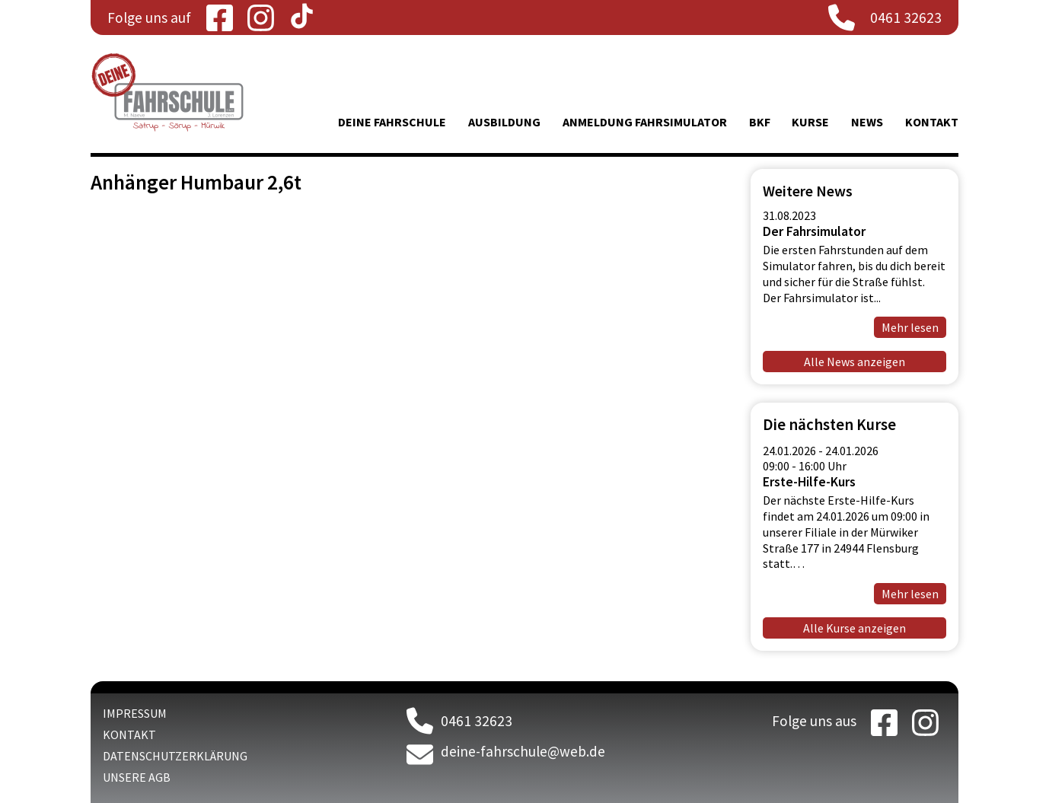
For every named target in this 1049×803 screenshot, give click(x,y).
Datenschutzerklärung (175, 755)
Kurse (810, 121)
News (867, 121)
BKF (759, 121)
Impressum (135, 713)
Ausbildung (504, 121)
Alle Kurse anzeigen (854, 628)
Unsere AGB (137, 777)
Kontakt (931, 121)
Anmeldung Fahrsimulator (645, 121)
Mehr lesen (910, 327)
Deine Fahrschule (392, 121)
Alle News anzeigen (854, 361)
